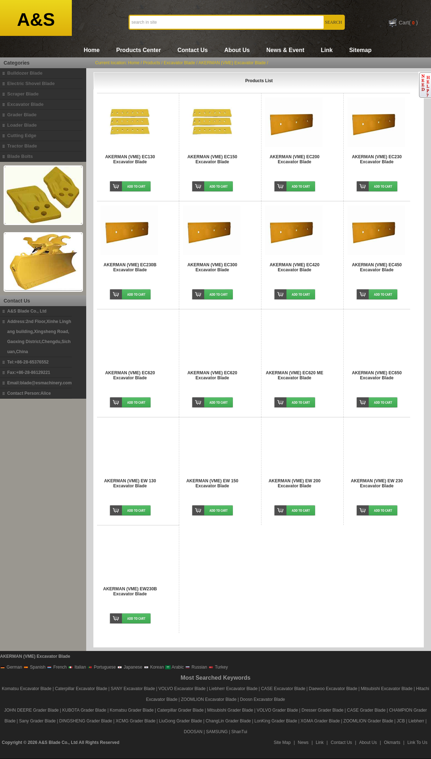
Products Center (138, 50)
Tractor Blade (22, 146)
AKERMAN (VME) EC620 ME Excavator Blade (294, 375)
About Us (237, 50)
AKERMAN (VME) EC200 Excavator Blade (295, 159)
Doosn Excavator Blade (262, 699)
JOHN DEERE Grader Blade (31, 710)
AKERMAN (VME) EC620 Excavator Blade (130, 375)
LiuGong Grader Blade (180, 720)
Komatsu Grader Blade (132, 710)
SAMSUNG (217, 731)
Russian (196, 667)
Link (327, 50)
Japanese (129, 667)
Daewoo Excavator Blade (333, 688)
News (303, 742)
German (11, 667)
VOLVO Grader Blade (277, 710)
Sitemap (360, 50)
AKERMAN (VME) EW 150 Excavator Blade (212, 483)
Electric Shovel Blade (31, 83)
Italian (77, 667)
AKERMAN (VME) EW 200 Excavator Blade (295, 483)
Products (151, 62)
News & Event (285, 50)
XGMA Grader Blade (320, 720)
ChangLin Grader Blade (228, 720)
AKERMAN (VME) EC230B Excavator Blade (129, 267)
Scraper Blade (22, 94)
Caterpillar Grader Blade (180, 710)
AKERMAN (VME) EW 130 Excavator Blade (130, 483)
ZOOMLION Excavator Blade (209, 699)
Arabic (174, 667)
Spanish (34, 667)
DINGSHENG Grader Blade (85, 720)
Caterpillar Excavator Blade (81, 688)
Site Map (282, 742)
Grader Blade (22, 114)
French (57, 667)
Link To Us (417, 742)
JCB (401, 720)
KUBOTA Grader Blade (84, 710)
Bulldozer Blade (24, 73)
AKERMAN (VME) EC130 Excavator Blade (130, 159)
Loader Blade (22, 125)
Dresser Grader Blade (322, 710)
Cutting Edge (21, 135)
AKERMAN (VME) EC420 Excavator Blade (295, 267)
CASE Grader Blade (366, 710)
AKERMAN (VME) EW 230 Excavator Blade (377, 483)
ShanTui (239, 731)
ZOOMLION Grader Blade (368, 720)
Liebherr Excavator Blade (233, 688)
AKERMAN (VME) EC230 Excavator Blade (377, 159)
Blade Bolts (20, 156)
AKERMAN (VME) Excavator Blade (232, 62)
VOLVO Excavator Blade (182, 688)
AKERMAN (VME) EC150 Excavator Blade (212, 159)
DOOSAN (193, 731)
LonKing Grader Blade (275, 720)
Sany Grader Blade (37, 720)
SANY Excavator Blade (133, 688)
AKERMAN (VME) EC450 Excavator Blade (377, 267)
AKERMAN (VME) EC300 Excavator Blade (212, 267)
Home (91, 50)
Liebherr (416, 720)
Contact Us (192, 50)
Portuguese (101, 667)
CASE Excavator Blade (283, 688)
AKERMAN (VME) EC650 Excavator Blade (377, 375)
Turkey (218, 667)
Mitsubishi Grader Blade (230, 710)
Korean (154, 667)
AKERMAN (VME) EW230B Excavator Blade (130, 591)
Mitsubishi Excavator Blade (386, 688)
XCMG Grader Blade (136, 720)
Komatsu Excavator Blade (26, 688)
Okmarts (392, 742)
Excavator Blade (25, 104)
